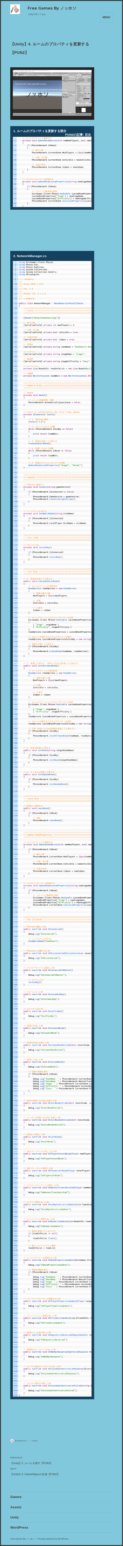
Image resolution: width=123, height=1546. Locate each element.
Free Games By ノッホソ (52, 8)
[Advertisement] (52, 228)
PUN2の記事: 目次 (78, 134)
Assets (15, 1507)
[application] (52, 93)
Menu (106, 17)
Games (16, 1497)
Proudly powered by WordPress (53, 1539)
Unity (35, 1440)
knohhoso (20, 1440)
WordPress (19, 1527)
